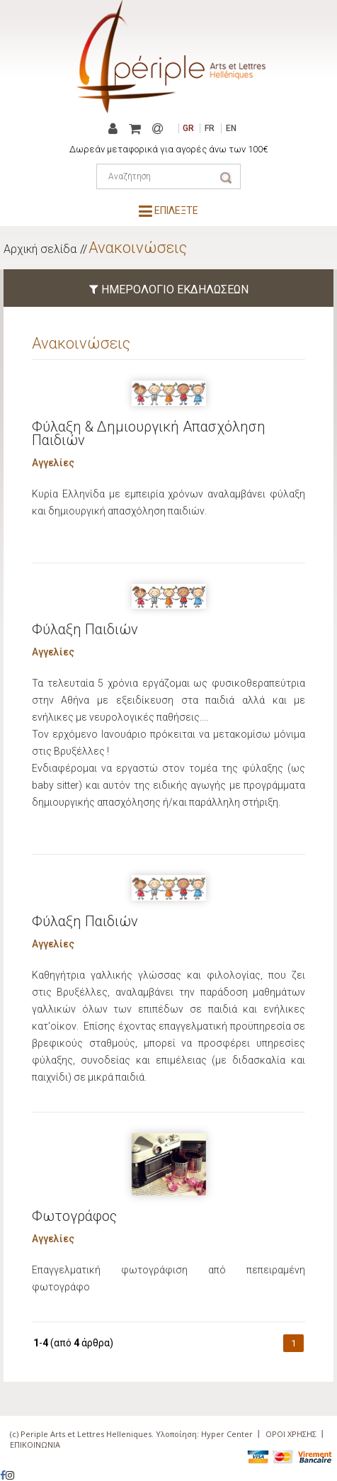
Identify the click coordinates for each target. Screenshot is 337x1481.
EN (231, 128)
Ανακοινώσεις (137, 248)
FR (210, 128)
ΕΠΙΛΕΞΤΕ (168, 210)
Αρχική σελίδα (40, 249)
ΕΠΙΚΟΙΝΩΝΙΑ (35, 1444)
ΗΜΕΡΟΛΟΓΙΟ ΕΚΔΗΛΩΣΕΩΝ (169, 289)
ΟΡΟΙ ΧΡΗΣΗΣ (290, 1434)
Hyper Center (227, 1434)
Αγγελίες (53, 462)
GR (188, 128)
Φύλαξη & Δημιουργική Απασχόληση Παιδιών (148, 433)
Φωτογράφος (74, 1215)
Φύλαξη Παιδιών (85, 629)
